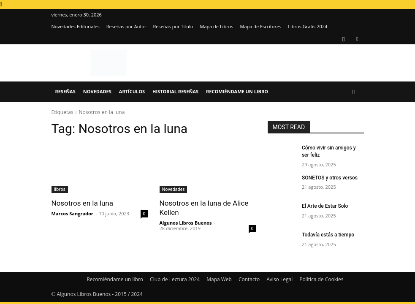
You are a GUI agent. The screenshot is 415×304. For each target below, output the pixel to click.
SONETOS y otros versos (330, 178)
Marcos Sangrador (72, 213)
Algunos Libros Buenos (186, 223)
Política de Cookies (321, 279)
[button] (354, 92)
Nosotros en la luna (83, 203)
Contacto (249, 279)
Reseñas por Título (173, 26)
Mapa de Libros (216, 26)
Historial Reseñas (175, 91)
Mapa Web (219, 279)
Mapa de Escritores (260, 26)
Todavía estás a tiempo (328, 235)
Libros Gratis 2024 (307, 26)
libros (59, 189)
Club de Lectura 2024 (175, 279)
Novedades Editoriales (76, 26)
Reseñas (65, 91)
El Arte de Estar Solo (325, 206)
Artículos (132, 91)
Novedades (97, 91)
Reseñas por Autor (126, 26)
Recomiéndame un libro (237, 91)
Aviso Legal (279, 279)
